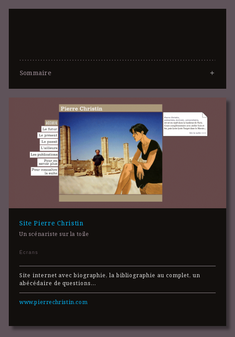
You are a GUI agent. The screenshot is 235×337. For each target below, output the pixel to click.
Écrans (28, 252)
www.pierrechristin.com (53, 302)
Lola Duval (117, 59)
